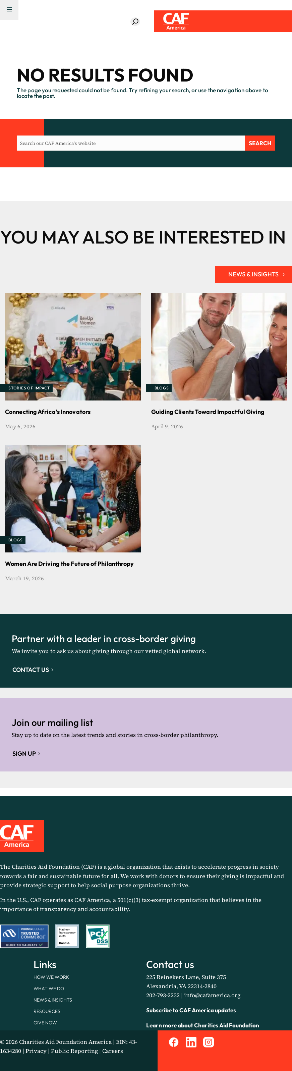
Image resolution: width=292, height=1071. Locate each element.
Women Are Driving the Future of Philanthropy (69, 564)
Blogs (162, 387)
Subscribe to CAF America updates (191, 1010)
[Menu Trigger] (9, 10)
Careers (112, 1051)
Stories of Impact (29, 387)
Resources (47, 1011)
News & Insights (53, 1000)
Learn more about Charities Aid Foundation (202, 1025)
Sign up (24, 753)
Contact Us (30, 670)
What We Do (49, 988)
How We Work (51, 977)
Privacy (36, 1051)
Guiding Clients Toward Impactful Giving (208, 412)
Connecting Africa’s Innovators (48, 412)
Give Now (45, 1023)
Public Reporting (74, 1051)
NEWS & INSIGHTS (253, 274)
